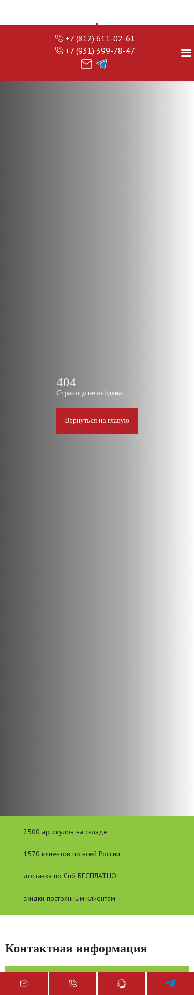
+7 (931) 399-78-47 (100, 50)
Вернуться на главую (97, 420)
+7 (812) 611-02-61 (100, 38)
